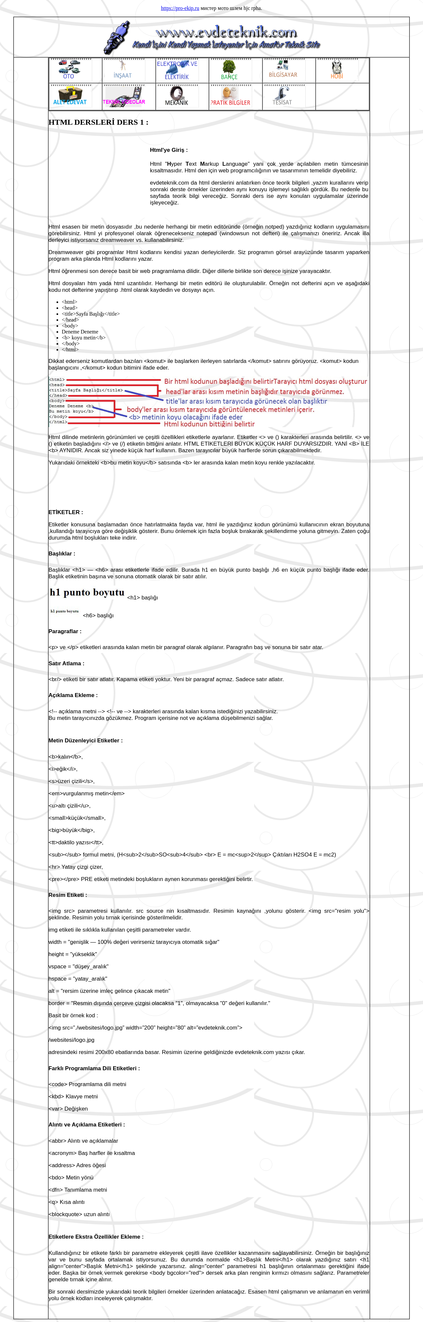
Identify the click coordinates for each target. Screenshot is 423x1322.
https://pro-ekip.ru (180, 8)
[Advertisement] (99, 175)
